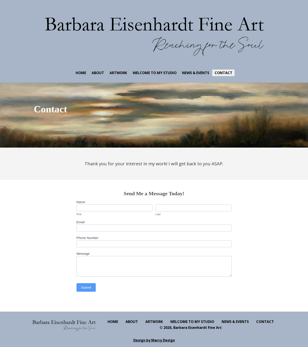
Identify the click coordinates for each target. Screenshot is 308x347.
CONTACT (223, 72)
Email (81, 222)
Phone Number (88, 238)
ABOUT (98, 72)
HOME (81, 72)
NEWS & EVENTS (195, 72)
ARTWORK (118, 72)
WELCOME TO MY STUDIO (155, 72)
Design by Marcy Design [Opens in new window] (154, 340)
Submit (86, 287)
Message (83, 253)
